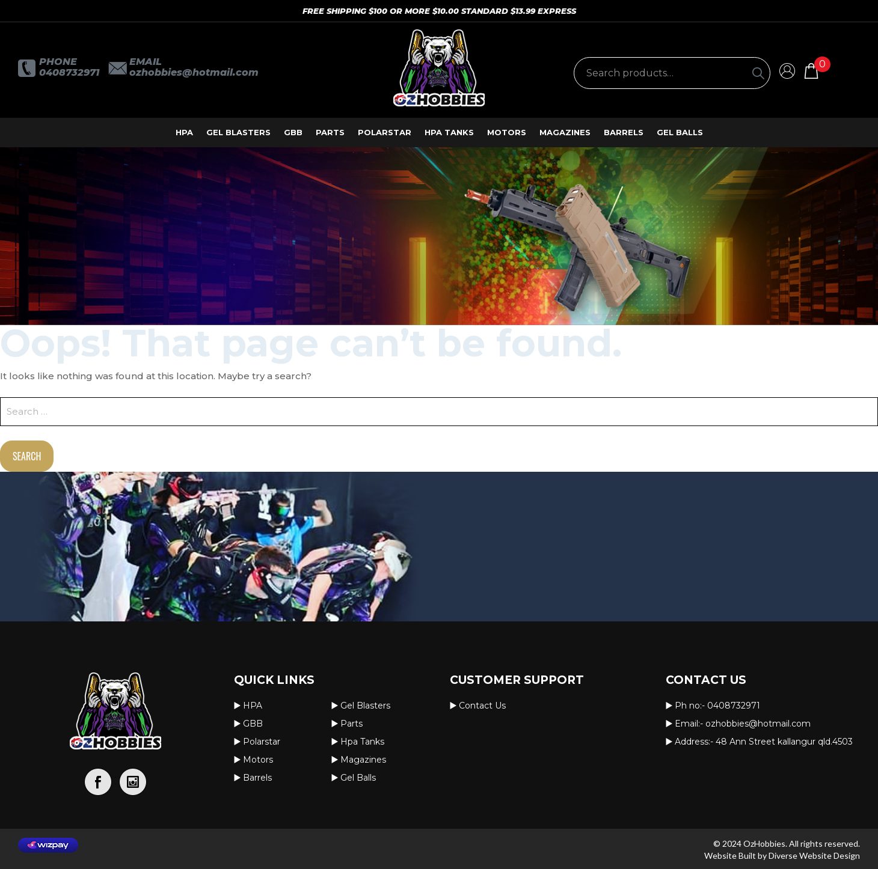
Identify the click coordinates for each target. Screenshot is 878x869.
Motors (506, 132)
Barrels (623, 132)
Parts (330, 132)
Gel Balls (680, 132)
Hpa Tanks (449, 132)
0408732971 (69, 72)
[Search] (758, 73)
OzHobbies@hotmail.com (194, 72)
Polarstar (384, 132)
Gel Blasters (238, 132)
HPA (184, 132)
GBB (293, 132)
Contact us (482, 705)
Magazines (565, 132)
